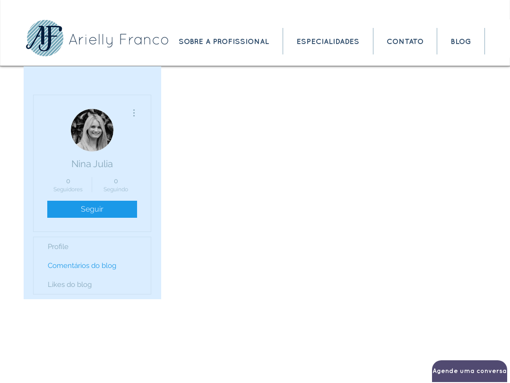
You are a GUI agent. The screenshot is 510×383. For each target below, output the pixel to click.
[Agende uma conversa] (469, 371)
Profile (58, 246)
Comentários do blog (82, 265)
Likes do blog (70, 284)
